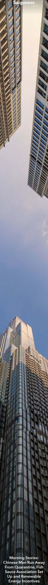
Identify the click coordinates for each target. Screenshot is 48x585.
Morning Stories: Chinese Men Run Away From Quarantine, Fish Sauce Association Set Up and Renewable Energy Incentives (24, 569)
